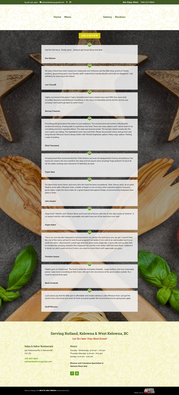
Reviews (119, 17)
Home (58, 17)
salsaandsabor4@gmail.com (38, 361)
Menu (68, 17)
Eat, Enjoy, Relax (130, 2)
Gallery (106, 17)
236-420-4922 (32, 2)
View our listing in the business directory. (47, 390)
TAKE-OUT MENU (148, 2)
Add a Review (89, 35)
